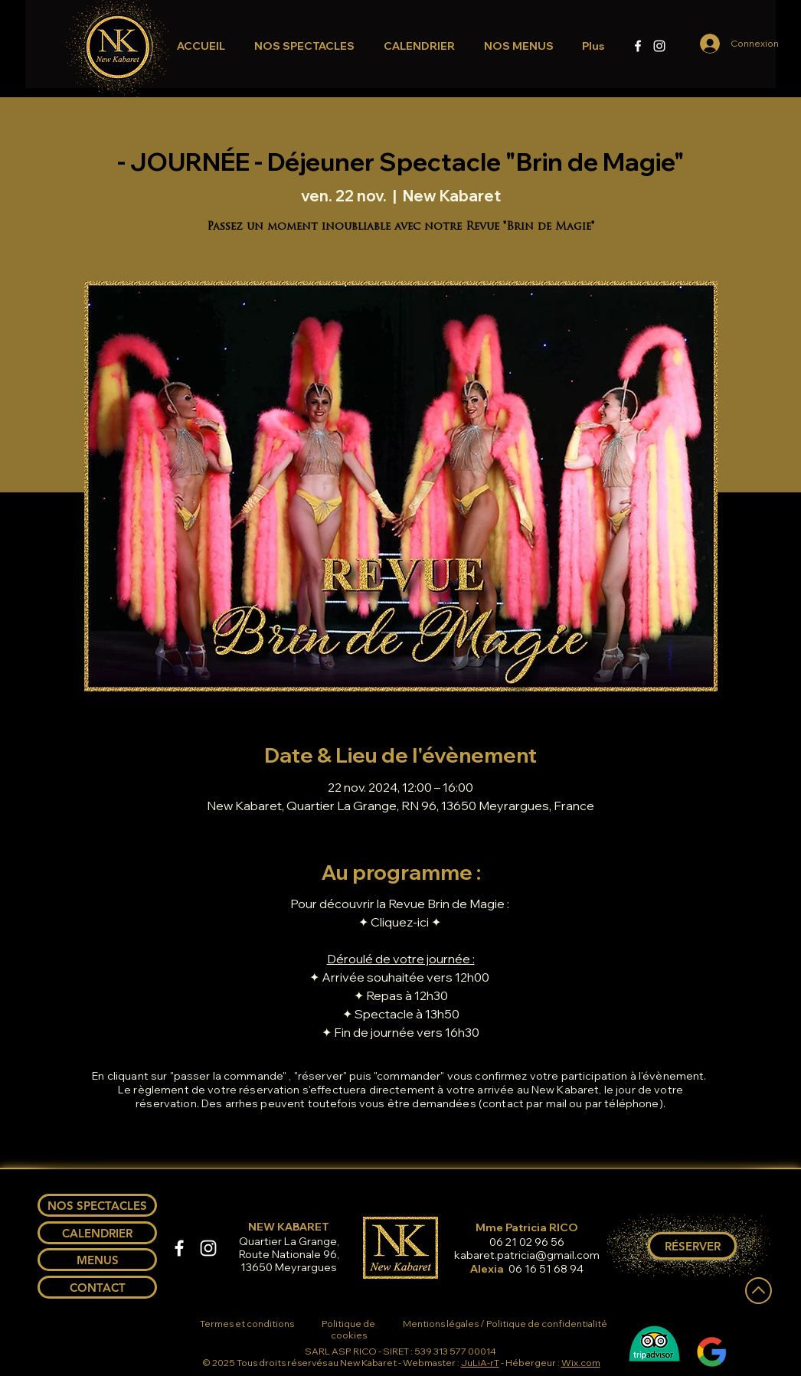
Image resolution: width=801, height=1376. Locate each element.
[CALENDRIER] (97, 1232)
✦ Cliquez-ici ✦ (400, 922)
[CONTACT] (97, 1287)
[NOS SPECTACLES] (97, 1205)
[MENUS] (97, 1259)
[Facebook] (638, 46)
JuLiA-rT (480, 1362)
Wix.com (580, 1362)
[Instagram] (659, 46)
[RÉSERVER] (692, 1246)
